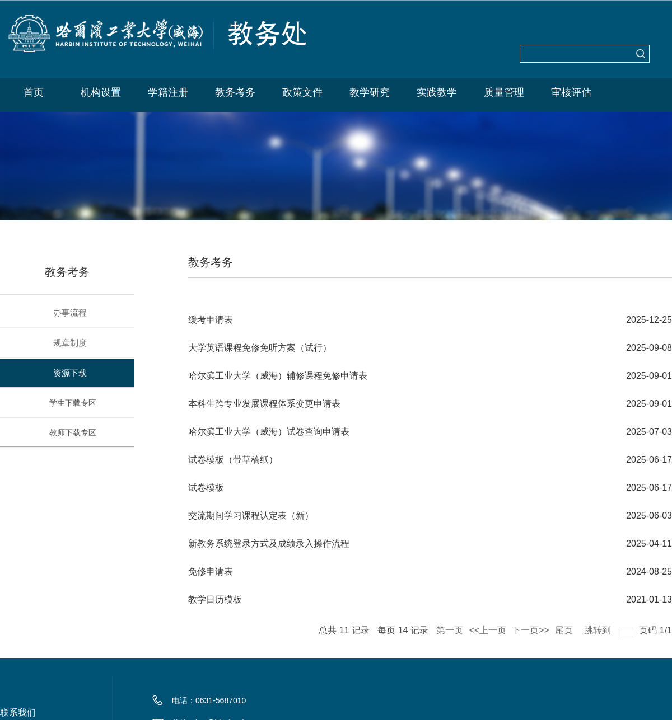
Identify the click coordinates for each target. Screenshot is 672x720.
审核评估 (571, 92)
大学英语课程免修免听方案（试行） (260, 347)
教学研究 (369, 92)
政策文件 (302, 92)
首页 (34, 92)
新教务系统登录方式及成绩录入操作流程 (268, 543)
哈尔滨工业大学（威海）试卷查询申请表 (268, 431)
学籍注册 (168, 92)
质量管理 (504, 92)
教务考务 (235, 92)
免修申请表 (210, 571)
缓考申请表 (210, 319)
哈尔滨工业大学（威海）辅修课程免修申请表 (277, 375)
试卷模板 (206, 487)
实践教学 (437, 92)
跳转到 (598, 627)
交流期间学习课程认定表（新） (251, 515)
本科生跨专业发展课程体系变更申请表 (264, 403)
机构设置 (101, 92)
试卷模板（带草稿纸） (233, 459)
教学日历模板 (215, 599)
